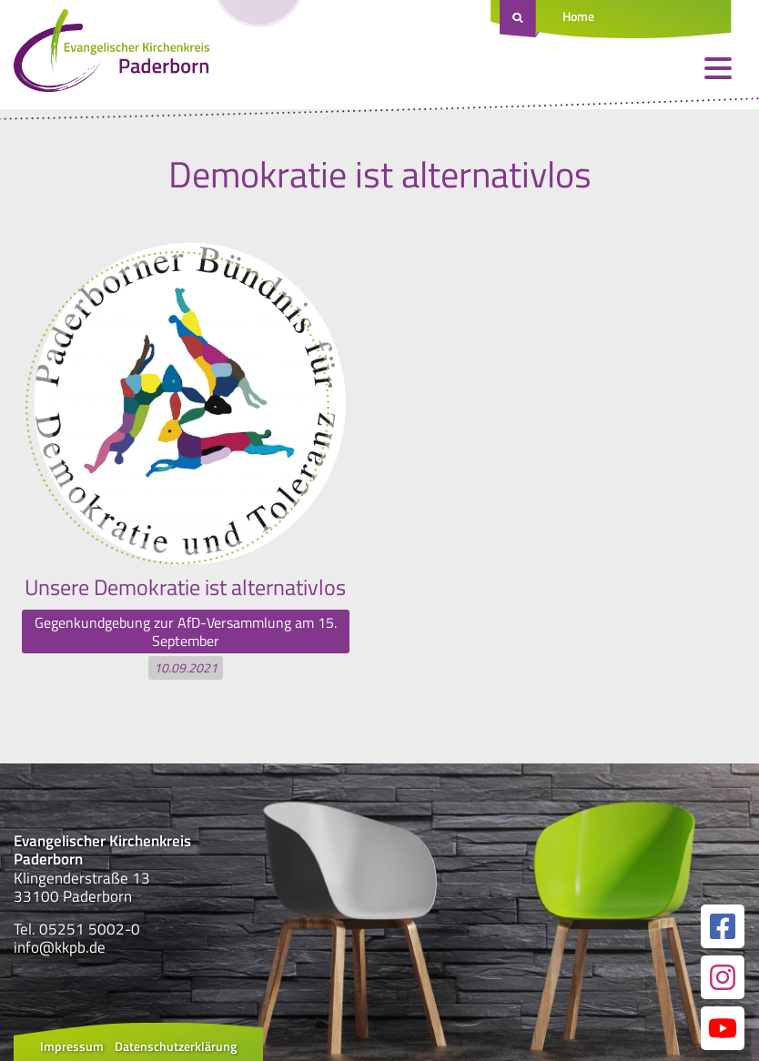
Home (578, 15)
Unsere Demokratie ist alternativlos (185, 587)
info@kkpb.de (60, 947)
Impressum (72, 1046)
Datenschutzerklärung (176, 1046)
